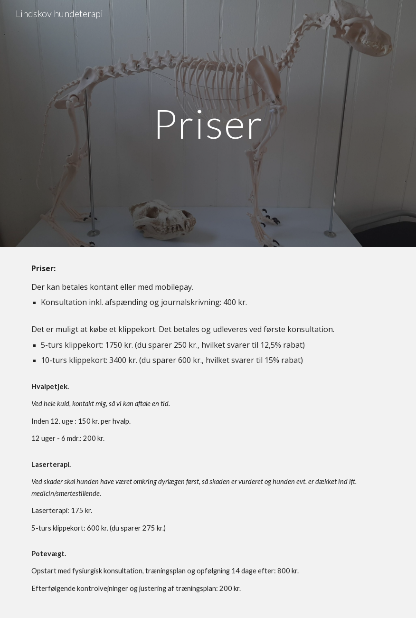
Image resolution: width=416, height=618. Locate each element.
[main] (208, 123)
